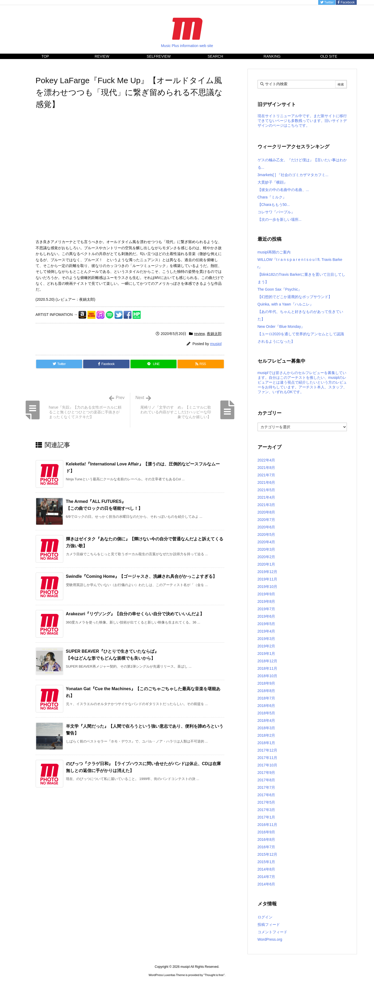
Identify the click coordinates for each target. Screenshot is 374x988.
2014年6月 (266, 884)
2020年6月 (266, 527)
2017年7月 (266, 787)
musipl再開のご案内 (274, 252)
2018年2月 (266, 735)
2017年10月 (268, 765)
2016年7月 (266, 847)
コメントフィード (272, 932)
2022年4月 (266, 460)
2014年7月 (266, 877)
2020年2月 (266, 557)
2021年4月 (266, 497)
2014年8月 (266, 869)
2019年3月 (266, 639)
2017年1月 (266, 817)
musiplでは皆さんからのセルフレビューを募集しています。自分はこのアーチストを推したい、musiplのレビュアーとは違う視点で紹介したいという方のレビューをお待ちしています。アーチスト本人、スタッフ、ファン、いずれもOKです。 (302, 382)
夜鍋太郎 (214, 334)
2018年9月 (266, 683)
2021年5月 (266, 490)
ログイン (265, 917)
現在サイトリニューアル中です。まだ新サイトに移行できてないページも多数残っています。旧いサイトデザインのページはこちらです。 (302, 121)
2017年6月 (266, 795)
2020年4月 (266, 542)
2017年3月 (266, 810)
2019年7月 (266, 609)
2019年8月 (266, 601)
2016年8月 (266, 839)
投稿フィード (269, 924)
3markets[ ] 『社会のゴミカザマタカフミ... (293, 175)
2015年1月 (266, 862)
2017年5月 (266, 802)
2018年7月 (266, 698)
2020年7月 (266, 520)
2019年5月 (266, 624)
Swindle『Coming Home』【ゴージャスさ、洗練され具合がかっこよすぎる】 (141, 576)
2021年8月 (266, 467)
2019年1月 (266, 653)
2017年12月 (268, 750)
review (199, 334)
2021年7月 (266, 475)
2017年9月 (266, 772)
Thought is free (214, 975)
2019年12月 (268, 572)
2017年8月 (266, 780)
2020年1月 (266, 564)
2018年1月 (266, 743)
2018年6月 (266, 705)
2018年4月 (266, 720)
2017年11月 (268, 758)
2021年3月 (266, 505)
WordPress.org (270, 939)
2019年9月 (266, 594)
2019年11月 (268, 579)
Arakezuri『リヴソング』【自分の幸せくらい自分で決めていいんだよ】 (135, 614)
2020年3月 (266, 549)
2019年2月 (266, 646)
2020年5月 (266, 534)
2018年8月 (266, 691)
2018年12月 (268, 661)
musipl (215, 343)
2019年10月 (268, 586)
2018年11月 (268, 668)
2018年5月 (266, 713)
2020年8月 (266, 512)
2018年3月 (266, 728)
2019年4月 (266, 631)
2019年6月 (266, 616)
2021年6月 (266, 482)
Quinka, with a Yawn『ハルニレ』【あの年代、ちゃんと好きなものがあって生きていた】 (300, 311)
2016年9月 (266, 832)
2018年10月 (268, 676)
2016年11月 (268, 824)
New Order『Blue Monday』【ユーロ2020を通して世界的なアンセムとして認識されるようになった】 (301, 334)
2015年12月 (268, 854)
